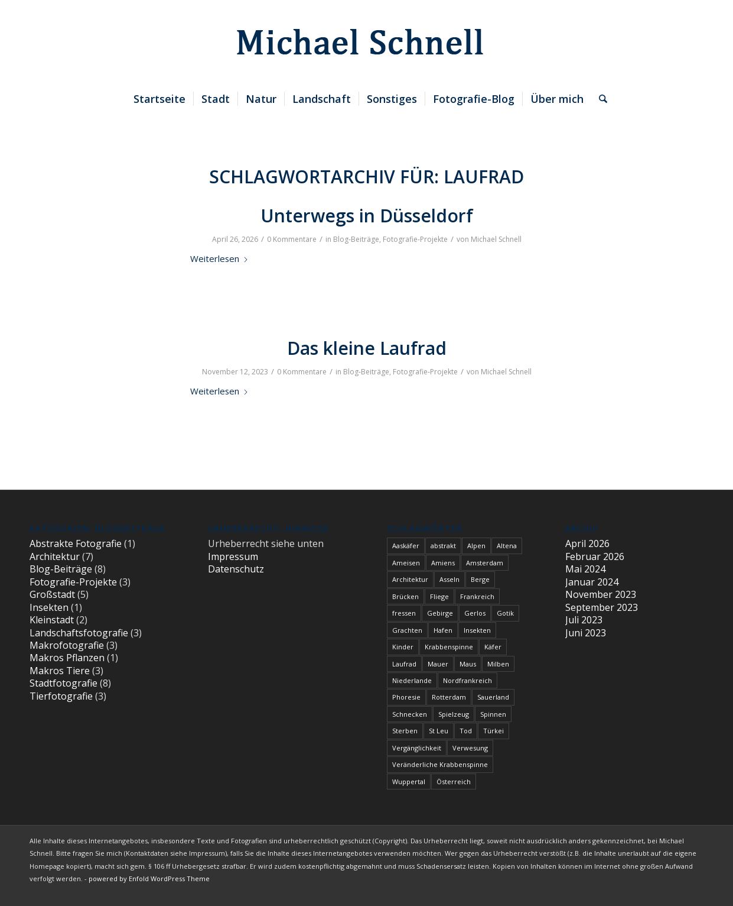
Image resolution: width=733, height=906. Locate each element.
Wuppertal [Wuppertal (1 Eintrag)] (408, 781)
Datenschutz (236, 568)
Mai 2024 (585, 568)
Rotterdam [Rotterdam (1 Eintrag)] (449, 697)
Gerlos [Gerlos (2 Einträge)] (475, 613)
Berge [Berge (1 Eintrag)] (480, 579)
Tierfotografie (61, 696)
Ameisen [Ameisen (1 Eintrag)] (406, 562)
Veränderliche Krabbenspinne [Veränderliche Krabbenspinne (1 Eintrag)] (440, 764)
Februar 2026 (594, 556)
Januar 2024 (591, 581)
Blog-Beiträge (356, 239)
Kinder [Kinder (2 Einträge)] (402, 646)
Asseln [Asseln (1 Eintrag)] (449, 579)
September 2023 (601, 607)
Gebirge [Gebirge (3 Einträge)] (440, 613)
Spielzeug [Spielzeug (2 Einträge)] (453, 714)
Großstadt (52, 594)
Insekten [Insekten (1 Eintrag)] (477, 630)
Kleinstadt (52, 619)
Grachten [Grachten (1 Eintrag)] (407, 630)
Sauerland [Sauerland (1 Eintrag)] (493, 697)
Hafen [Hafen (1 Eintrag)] (443, 630)
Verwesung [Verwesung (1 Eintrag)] (470, 747)
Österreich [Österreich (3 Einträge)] (453, 781)
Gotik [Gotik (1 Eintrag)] (505, 613)
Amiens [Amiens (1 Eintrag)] (443, 562)
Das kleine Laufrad (367, 348)
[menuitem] (159, 99)
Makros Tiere (60, 670)
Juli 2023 (583, 619)
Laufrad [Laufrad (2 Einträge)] (404, 663)
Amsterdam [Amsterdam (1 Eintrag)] (484, 562)
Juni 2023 (585, 632)
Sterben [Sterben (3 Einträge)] (405, 730)
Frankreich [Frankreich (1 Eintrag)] (477, 596)
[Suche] (599, 99)
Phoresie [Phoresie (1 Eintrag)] (406, 697)
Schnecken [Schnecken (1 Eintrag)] (409, 714)
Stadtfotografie (63, 683)
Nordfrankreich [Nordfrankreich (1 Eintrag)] (467, 680)
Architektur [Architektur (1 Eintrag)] (410, 579)
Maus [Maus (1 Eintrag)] (468, 663)
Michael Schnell (496, 239)
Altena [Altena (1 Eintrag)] (507, 545)
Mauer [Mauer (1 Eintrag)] (438, 663)
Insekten (49, 607)
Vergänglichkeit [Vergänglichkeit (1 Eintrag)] (416, 747)
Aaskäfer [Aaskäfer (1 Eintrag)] (405, 545)
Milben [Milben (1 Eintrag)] (498, 663)
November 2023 (600, 594)
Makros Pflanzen (67, 657)
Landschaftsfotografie (79, 632)
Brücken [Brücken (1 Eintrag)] (405, 596)
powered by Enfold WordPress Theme (149, 878)
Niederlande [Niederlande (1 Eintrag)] (412, 680)
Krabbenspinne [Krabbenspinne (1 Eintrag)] (449, 646)
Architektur (55, 556)
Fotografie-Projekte (415, 239)
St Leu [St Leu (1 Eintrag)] (438, 730)
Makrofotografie (67, 645)
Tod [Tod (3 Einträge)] (466, 730)
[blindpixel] (366, 42)
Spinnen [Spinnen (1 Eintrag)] (493, 714)
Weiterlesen (219, 258)
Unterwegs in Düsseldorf (366, 215)
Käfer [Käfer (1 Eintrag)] (492, 646)
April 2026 (587, 543)
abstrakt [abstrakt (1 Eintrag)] (443, 545)
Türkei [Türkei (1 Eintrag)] (493, 730)
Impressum (233, 556)
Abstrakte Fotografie (76, 543)
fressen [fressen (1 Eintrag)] (404, 613)
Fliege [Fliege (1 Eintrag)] (439, 596)
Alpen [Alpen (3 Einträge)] (476, 545)
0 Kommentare (292, 239)
